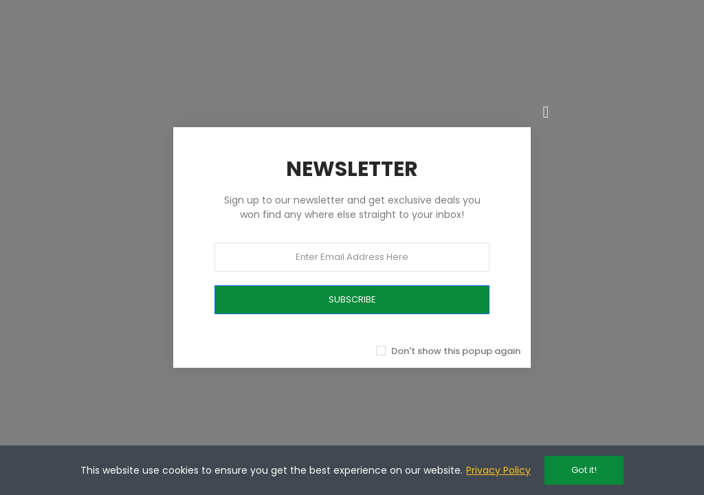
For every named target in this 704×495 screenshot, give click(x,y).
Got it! (584, 469)
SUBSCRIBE (352, 299)
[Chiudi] (546, 112)
